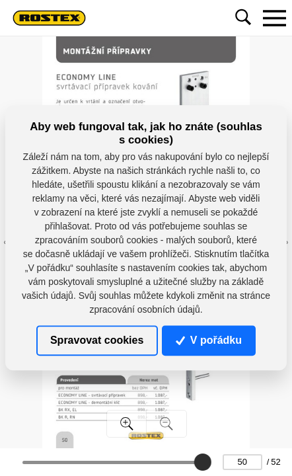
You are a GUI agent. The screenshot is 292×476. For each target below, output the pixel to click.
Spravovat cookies (96, 340)
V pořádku (209, 340)
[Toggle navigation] (274, 18)
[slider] (202, 462)
